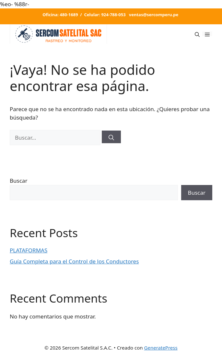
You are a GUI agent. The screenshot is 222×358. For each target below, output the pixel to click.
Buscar (18, 180)
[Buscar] (111, 137)
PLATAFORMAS (28, 250)
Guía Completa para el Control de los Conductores (74, 261)
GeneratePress (161, 347)
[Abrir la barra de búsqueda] (197, 33)
